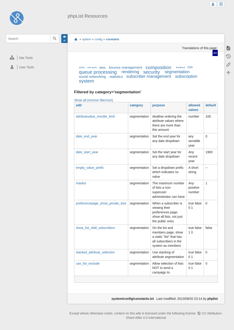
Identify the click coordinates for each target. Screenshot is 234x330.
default (210, 105)
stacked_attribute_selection (95, 252)
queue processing (98, 72)
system (86, 39)
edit (79, 105)
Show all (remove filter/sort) (93, 100)
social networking (92, 76)
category (136, 105)
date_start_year (87, 152)
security (151, 72)
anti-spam (92, 67)
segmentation (177, 72)
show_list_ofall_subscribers (95, 228)
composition (158, 67)
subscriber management (148, 76)
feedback (180, 67)
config (98, 39)
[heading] (32, 58)
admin (82, 67)
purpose (158, 105)
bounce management (125, 67)
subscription (186, 76)
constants (112, 39)
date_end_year (86, 136)
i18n (190, 67)
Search (54, 38)
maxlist (81, 183)
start (75, 39)
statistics (116, 76)
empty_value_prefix (90, 167)
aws (102, 67)
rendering (130, 72)
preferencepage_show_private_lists (101, 203)
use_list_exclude (88, 263)
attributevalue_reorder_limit (95, 116)
